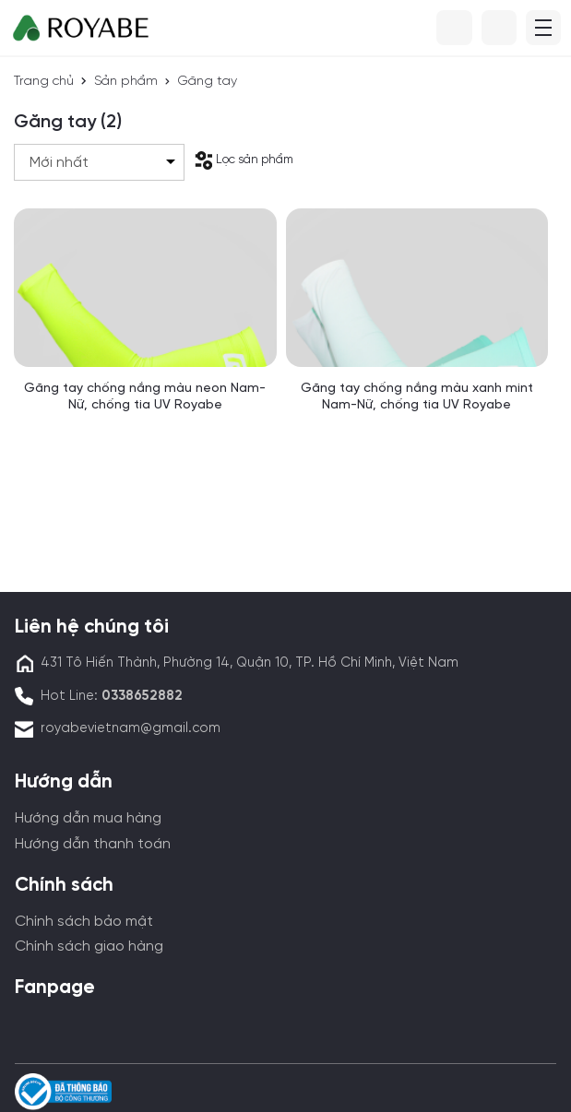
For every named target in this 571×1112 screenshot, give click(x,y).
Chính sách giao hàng (89, 946)
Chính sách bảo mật (84, 921)
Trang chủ (44, 82)
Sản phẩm (126, 82)
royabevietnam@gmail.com (130, 728)
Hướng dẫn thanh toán (93, 844)
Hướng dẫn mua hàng (88, 818)
